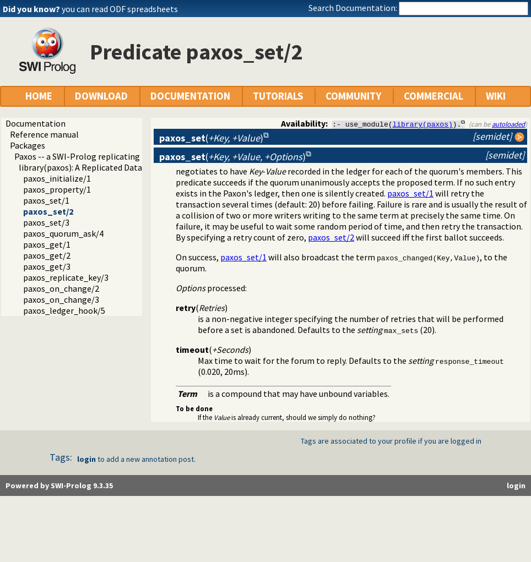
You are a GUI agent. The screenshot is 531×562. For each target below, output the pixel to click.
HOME (38, 96)
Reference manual (44, 134)
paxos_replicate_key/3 (66, 277)
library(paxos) (423, 124)
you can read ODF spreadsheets (120, 8)
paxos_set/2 (48, 211)
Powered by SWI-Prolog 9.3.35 (59, 485)
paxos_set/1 (46, 200)
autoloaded (508, 123)
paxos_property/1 (57, 189)
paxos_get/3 (47, 266)
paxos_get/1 (47, 244)
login (86, 459)
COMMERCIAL (433, 96)
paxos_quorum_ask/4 (63, 233)
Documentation (36, 123)
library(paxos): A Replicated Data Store (92, 167)
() (211, 138)
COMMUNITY (353, 96)
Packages (27, 145)
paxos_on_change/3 (61, 299)
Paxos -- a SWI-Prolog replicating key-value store (106, 156)
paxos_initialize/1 (57, 178)
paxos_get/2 (47, 255)
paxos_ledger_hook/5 (64, 310)
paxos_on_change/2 (61, 288)
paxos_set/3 (46, 222)
